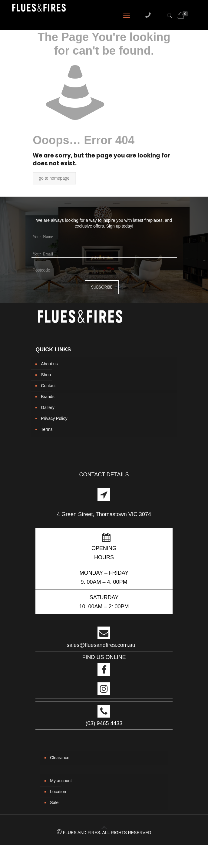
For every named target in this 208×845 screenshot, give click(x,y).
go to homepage (54, 178)
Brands (47, 396)
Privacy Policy (54, 418)
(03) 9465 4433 (103, 723)
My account (61, 780)
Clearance (59, 757)
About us (49, 363)
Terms (46, 429)
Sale (54, 802)
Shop (46, 374)
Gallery (47, 407)
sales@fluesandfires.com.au (101, 645)
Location (58, 791)
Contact (48, 385)
